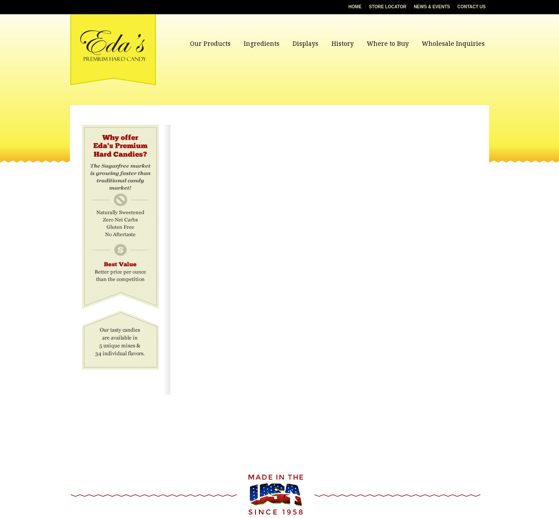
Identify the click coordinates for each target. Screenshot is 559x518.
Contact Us (471, 6)
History (342, 43)
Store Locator (388, 6)
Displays (305, 43)
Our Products (210, 43)
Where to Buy (388, 43)
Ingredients (262, 43)
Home (355, 6)
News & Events (432, 6)
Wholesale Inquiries (453, 43)
